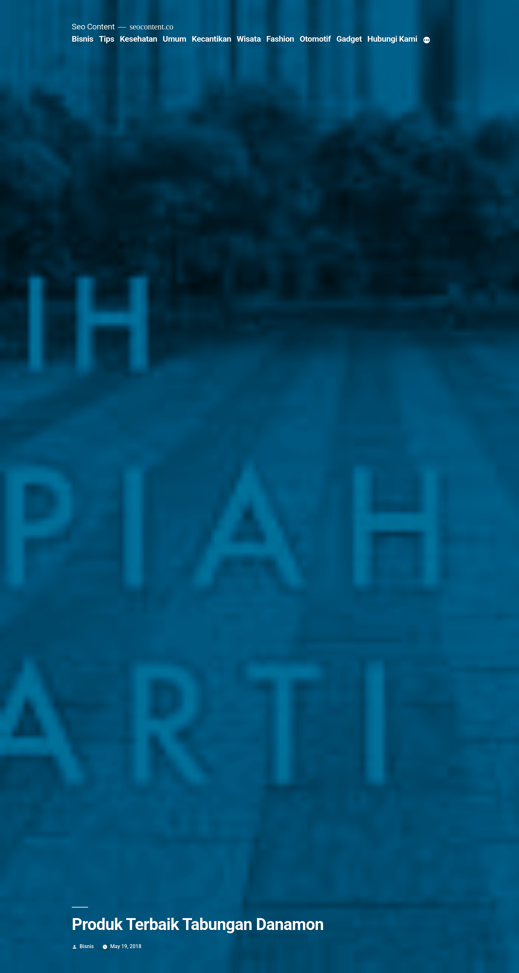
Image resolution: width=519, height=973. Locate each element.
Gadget (349, 39)
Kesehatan (138, 39)
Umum (174, 39)
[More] (427, 40)
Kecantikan (211, 39)
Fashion (280, 39)
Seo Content (93, 26)
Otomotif (315, 39)
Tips (107, 39)
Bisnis (82, 39)
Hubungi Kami (392, 39)
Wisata (249, 39)
